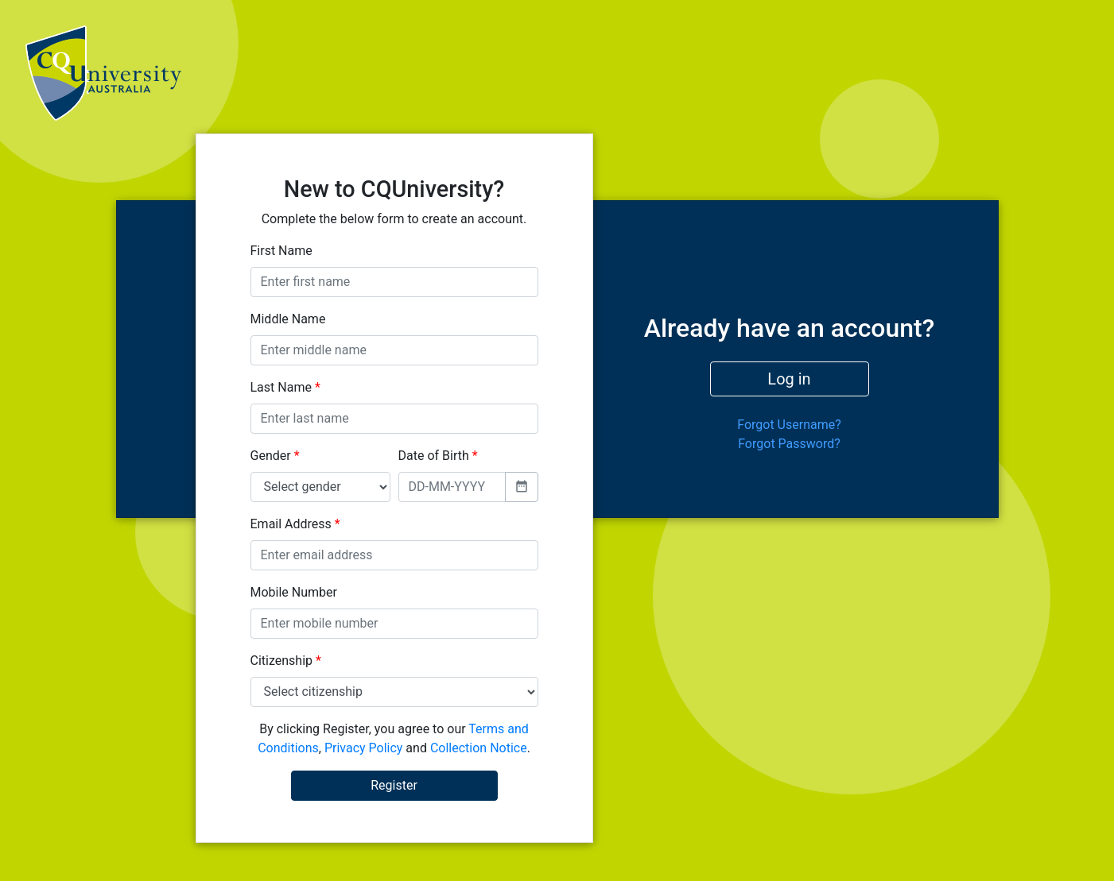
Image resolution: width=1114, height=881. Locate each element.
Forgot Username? (789, 424)
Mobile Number (293, 592)
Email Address (295, 523)
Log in (788, 378)
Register (394, 785)
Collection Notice (478, 747)
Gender (275, 455)
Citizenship (285, 660)
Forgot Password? (789, 443)
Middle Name (288, 319)
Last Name (285, 387)
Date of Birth (438, 455)
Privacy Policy (363, 747)
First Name (281, 250)
